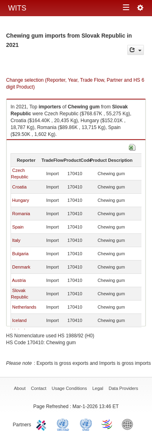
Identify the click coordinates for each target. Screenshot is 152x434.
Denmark (21, 267)
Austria (19, 280)
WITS (17, 8)
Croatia (19, 186)
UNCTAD (64, 424)
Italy (16, 240)
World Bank (129, 424)
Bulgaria (20, 253)
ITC (42, 424)
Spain (18, 226)
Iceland (19, 320)
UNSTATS (86, 424)
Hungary (20, 200)
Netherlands (24, 307)
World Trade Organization (107, 424)
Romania (21, 213)
